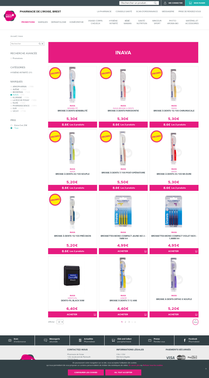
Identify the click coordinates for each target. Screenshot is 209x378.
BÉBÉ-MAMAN (128, 22)
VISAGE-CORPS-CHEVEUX (95, 22)
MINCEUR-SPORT (157, 22)
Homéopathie (77, 22)
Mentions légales (123, 357)
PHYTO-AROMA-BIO (172, 22)
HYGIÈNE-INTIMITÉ (113, 22)
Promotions (28, 22)
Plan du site (121, 359)
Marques (43, 22)
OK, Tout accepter (123, 372)
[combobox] (135, 2)
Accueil (13, 36)
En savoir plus (134, 365)
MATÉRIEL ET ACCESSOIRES (192, 22)
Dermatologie (58, 22)
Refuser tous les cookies (153, 365)
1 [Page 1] (122, 322)
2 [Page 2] (125, 322)
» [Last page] (135, 322)
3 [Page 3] (129, 322)
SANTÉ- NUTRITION (142, 22)
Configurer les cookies (85, 372)
